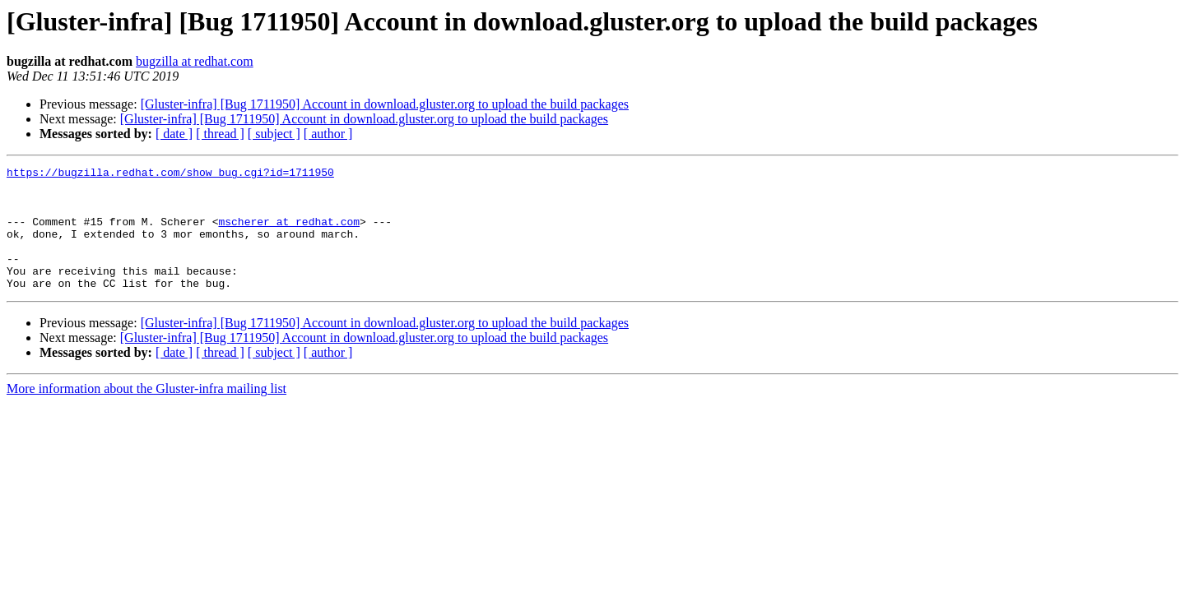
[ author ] (328, 134)
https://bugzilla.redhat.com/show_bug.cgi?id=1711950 (170, 174)
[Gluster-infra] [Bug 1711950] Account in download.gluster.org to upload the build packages (385, 104)
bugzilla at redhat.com (194, 61)
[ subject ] (274, 134)
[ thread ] (220, 134)
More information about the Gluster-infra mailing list (146, 413)
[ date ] (174, 134)
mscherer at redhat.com (289, 233)
